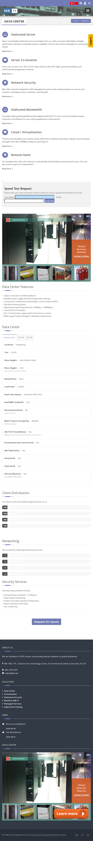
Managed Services (12, 703)
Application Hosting (13, 707)
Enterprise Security (13, 697)
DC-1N (21, 337)
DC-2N (29, 337)
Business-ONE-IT (11, 700)
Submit (49, 201)
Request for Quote (46, 621)
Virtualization (10, 694)
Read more (6, 51)
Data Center (9, 691)
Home (75, 21)
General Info (9, 337)
